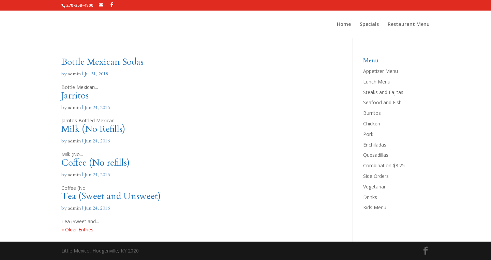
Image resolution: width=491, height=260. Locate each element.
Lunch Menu (376, 81)
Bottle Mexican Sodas (102, 62)
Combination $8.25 (384, 165)
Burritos (372, 113)
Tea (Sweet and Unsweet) (111, 196)
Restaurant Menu (409, 24)
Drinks (370, 197)
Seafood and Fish (382, 102)
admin (74, 74)
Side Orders (376, 176)
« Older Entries (77, 229)
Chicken (371, 123)
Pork (368, 134)
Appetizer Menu (380, 71)
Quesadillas (375, 155)
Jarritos (75, 96)
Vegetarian (375, 186)
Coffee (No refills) (95, 163)
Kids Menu (374, 207)
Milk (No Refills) (93, 129)
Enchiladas (374, 144)
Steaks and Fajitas (383, 92)
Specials (369, 24)
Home (344, 24)
